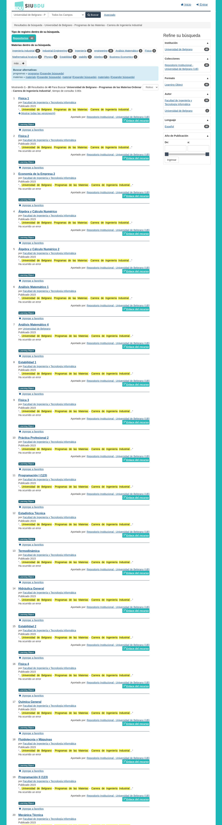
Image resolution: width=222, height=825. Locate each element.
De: (167, 142)
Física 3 (23, 400)
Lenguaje (170, 120)
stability (83, 56)
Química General (29, 701)
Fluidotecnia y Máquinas (35, 739)
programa (33, 73)
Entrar (202, 4)
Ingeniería (80, 50)
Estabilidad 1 (27, 362)
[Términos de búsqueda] (30, 15)
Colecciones (172, 58)
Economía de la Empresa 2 (36, 173)
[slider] (166, 154)
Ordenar (136, 87)
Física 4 (23, 664)
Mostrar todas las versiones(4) (36, 113)
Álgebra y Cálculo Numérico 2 (39, 249)
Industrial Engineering (55, 50)
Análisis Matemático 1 (33, 287)
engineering (100, 50)
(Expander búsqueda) (52, 73)
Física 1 (23, 98)
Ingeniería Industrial (23, 50)
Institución (171, 42)
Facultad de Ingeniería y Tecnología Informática (49, 102)
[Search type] (66, 15)
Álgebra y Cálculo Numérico (37, 211)
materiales (104, 77)
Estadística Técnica (31, 513)
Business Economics (121, 56)
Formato (170, 78)
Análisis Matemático (126, 50)
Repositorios (20, 38)
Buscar (93, 14)
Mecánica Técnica (30, 814)
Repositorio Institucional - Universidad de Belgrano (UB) (118, 116)
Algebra (98, 56)
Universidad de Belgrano (36, 328)
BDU (18, 6)
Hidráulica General (31, 588)
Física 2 (23, 136)
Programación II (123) (33, 777)
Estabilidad (66, 56)
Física (148, 50)
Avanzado (109, 14)
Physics (48, 56)
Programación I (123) (32, 475)
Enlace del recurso (136, 120)
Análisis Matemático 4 (33, 324)
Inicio (186, 4)
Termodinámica (29, 550)
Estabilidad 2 (27, 626)
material (66, 77)
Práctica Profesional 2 (33, 437)
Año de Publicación (176, 135)
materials (31, 77)
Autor (168, 93)
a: (189, 142)
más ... (19, 63)
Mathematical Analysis (24, 56)
